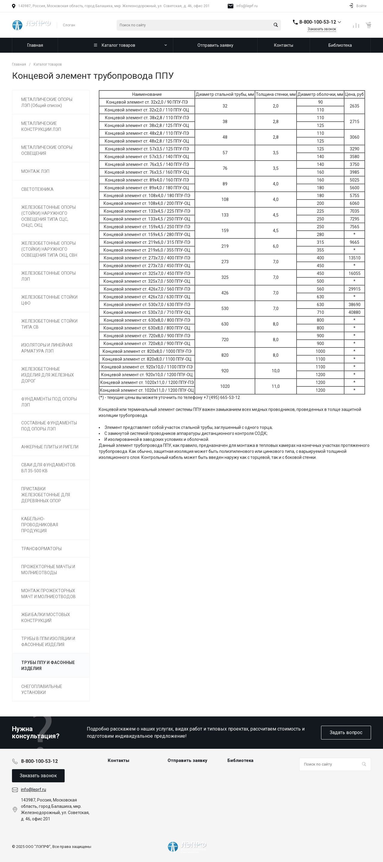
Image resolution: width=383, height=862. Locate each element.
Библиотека (240, 760)
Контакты (118, 760)
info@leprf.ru (247, 6)
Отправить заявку (187, 760)
